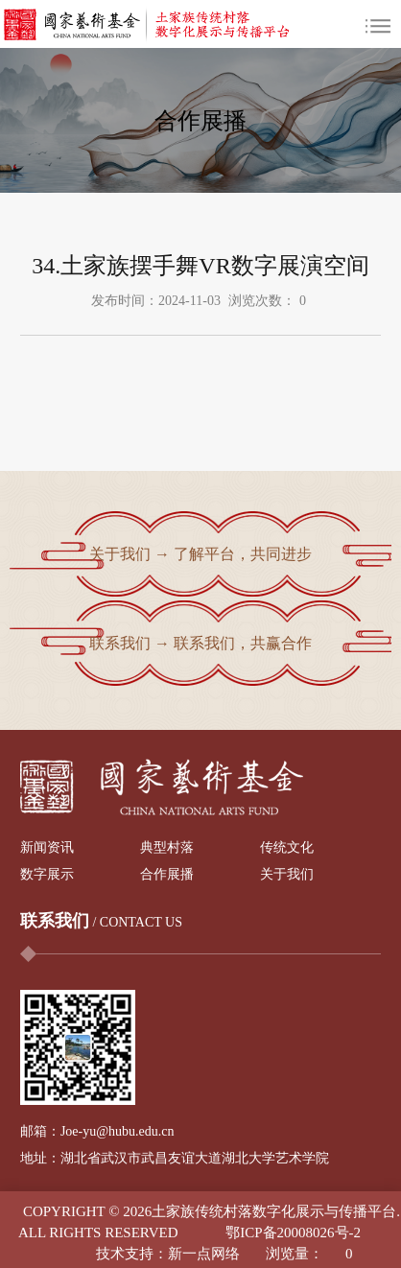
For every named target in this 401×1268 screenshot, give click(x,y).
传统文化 (287, 847)
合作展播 (167, 874)
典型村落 (167, 847)
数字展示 (47, 874)
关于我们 (287, 874)
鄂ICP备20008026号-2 (293, 1232)
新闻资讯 (47, 847)
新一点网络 (204, 1253)
